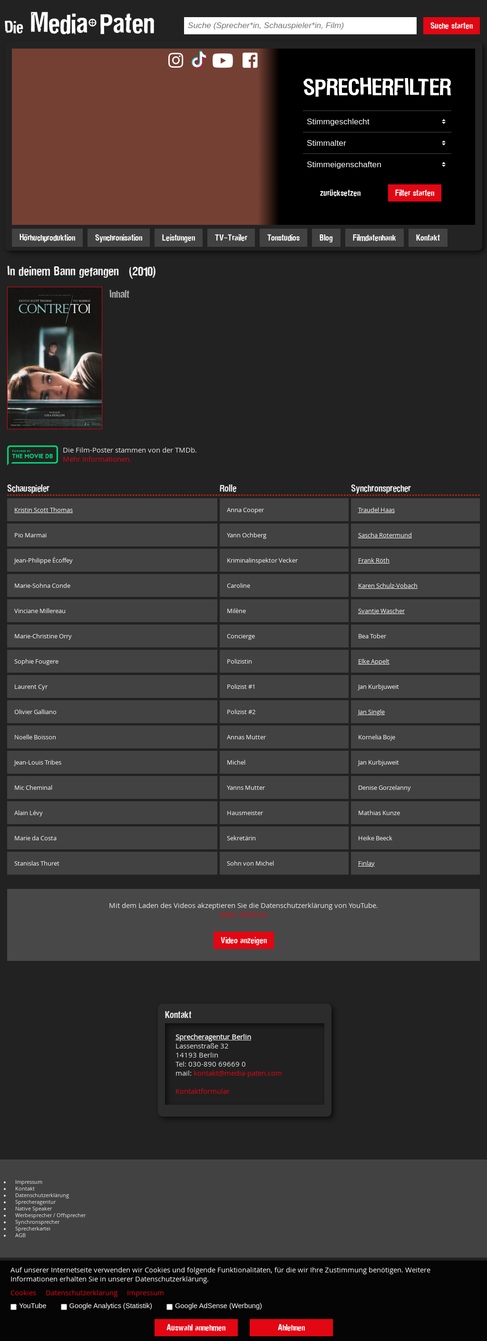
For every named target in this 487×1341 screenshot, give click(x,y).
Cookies (23, 1292)
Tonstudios (283, 237)
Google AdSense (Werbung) (218, 1306)
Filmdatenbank (374, 237)
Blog (326, 237)
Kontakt (428, 237)
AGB (20, 1235)
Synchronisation (118, 237)
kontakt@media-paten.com (238, 1073)
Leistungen (178, 237)
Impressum (28, 1182)
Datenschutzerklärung (42, 1195)
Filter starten (414, 193)
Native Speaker (33, 1208)
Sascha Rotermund (385, 535)
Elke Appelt (374, 661)
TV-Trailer (231, 237)
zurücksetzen (340, 193)
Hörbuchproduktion (47, 237)
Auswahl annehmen (195, 1327)
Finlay (366, 863)
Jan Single (371, 711)
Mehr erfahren (243, 914)
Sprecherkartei (32, 1228)
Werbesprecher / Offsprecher (50, 1215)
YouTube (33, 1306)
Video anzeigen (244, 940)
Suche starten (451, 25)
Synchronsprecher (37, 1222)
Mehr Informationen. (97, 459)
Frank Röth (374, 560)
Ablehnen (291, 1327)
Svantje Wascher (381, 610)
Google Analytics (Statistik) (110, 1306)
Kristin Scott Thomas (43, 509)
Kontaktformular (202, 1091)
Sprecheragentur (35, 1202)
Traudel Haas (376, 509)
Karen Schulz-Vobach (388, 585)
